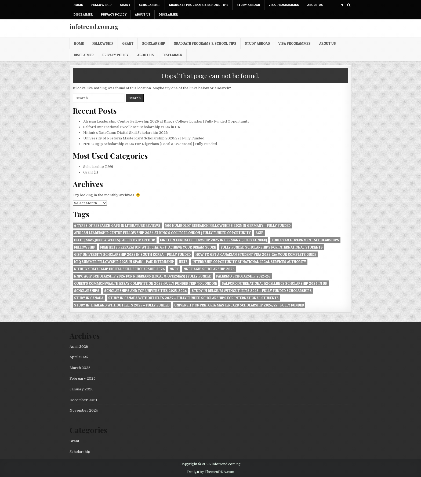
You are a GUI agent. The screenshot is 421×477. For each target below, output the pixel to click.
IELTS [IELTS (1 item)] (183, 262)
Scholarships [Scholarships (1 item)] (86, 291)
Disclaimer (83, 14)
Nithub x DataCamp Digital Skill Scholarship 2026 (125, 133)
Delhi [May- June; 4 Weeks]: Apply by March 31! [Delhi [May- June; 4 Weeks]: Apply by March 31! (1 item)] (114, 240)
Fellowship (101, 5)
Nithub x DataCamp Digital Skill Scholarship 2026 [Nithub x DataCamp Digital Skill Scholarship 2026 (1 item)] (119, 269)
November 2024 (84, 410)
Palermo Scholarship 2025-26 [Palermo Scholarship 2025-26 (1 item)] (243, 276)
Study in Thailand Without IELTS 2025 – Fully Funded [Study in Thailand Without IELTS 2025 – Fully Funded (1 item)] (121, 305)
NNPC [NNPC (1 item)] (174, 269)
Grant (125, 5)
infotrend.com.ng (94, 27)
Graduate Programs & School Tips (198, 5)
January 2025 (81, 389)
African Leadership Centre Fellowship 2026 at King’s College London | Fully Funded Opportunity (166, 121)
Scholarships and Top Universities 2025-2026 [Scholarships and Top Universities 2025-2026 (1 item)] (145, 291)
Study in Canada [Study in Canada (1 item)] (88, 298)
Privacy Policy (113, 14)
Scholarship (150, 5)
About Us (315, 5)
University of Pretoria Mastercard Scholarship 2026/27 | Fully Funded (143, 138)
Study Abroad (248, 5)
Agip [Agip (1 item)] (259, 233)
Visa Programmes (283, 5)
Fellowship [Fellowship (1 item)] (84, 247)
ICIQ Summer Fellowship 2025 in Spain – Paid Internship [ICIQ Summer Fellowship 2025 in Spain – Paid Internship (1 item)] (124, 262)
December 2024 (83, 400)
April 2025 (79, 357)
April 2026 (79, 347)
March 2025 (80, 368)
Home (78, 5)
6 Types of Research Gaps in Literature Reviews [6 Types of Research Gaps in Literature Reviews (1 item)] (117, 225)
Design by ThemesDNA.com (210, 472)
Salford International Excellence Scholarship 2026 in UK (131, 127)
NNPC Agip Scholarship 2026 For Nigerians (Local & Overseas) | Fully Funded (150, 144)
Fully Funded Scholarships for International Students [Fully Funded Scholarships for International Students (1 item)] (272, 247)
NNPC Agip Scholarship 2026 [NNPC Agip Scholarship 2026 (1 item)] (209, 269)
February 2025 (83, 378)
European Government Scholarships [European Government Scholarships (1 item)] (305, 240)
